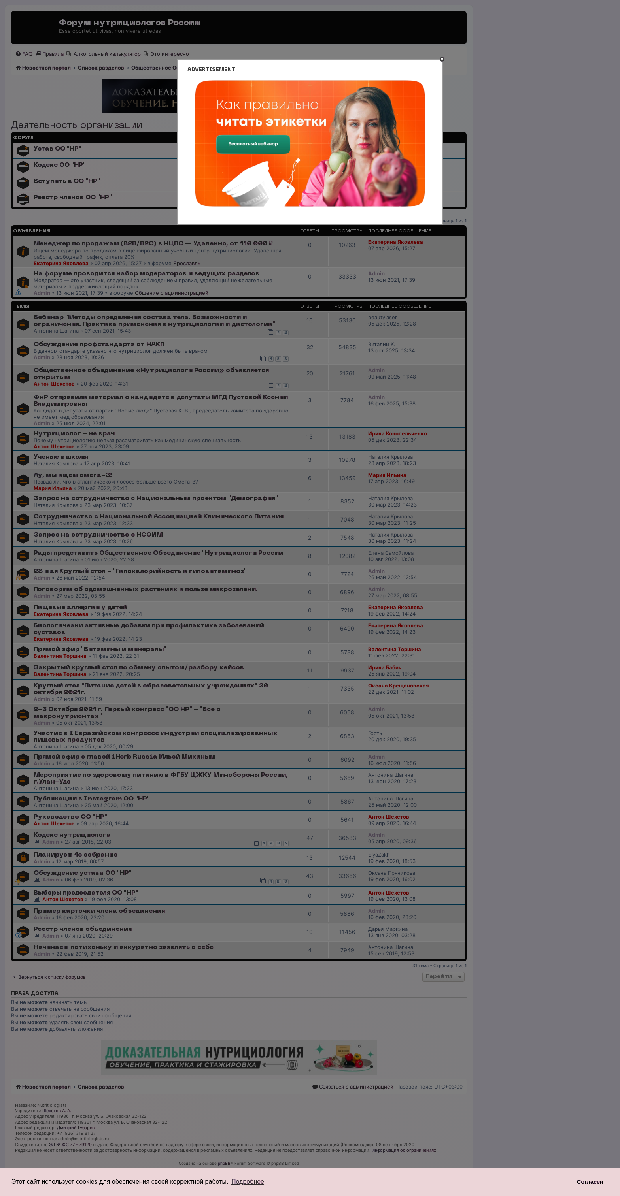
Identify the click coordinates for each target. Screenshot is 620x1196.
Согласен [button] (590, 1182)
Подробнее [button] (247, 1181)
